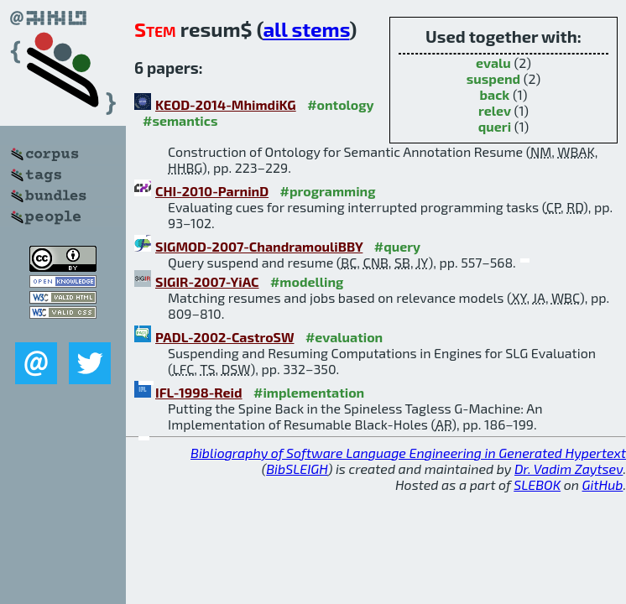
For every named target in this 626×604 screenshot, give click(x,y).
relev (494, 110)
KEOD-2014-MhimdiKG (225, 104)
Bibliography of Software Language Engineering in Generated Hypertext (408, 453)
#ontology (340, 104)
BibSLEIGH (296, 468)
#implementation (308, 392)
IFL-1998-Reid (199, 392)
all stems (306, 29)
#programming (328, 191)
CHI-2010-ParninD (212, 191)
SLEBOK (537, 484)
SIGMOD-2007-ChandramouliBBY (259, 246)
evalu (493, 62)
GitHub (602, 484)
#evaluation (344, 337)
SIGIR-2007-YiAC (206, 281)
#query (397, 246)
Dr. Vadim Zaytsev (568, 468)
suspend (493, 78)
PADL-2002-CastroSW (224, 337)
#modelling (306, 281)
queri (494, 126)
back (495, 94)
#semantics (180, 120)
